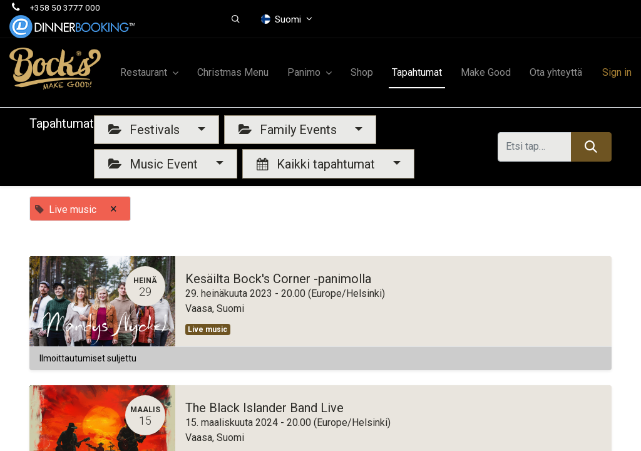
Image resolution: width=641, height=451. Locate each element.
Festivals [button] (145, 129)
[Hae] (591, 146)
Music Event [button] (154, 164)
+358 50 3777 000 (65, 8)
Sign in (617, 72)
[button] (236, 19)
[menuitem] (233, 72)
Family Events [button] (289, 129)
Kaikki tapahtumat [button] (317, 164)
